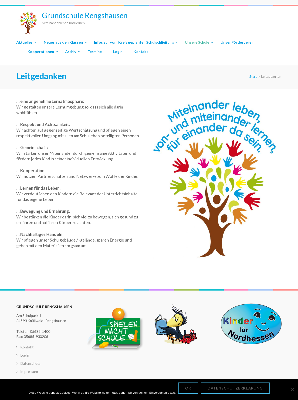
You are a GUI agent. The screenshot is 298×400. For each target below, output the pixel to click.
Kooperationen (40, 51)
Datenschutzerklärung (235, 388)
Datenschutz (30, 363)
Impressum (29, 371)
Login (117, 51)
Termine (95, 51)
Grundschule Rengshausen (85, 15)
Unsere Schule (197, 42)
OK (188, 388)
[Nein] (292, 389)
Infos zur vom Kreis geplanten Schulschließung (134, 42)
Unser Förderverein (237, 42)
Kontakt (141, 51)
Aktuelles (24, 42)
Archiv (70, 51)
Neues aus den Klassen (63, 42)
